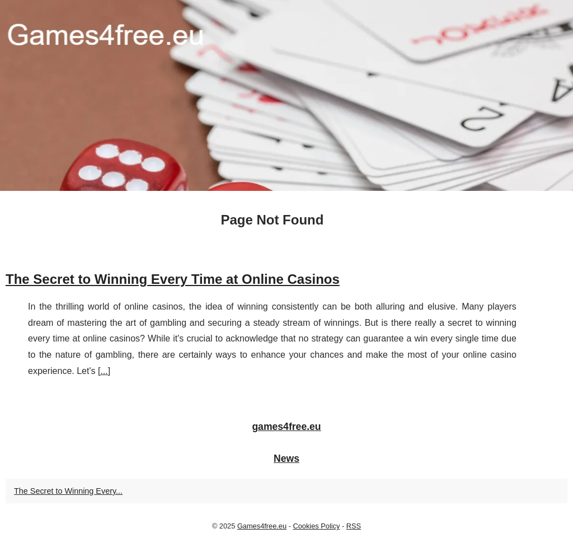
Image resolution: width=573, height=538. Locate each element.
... (103, 371)
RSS (353, 526)
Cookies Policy (316, 526)
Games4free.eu (261, 526)
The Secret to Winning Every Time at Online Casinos (173, 279)
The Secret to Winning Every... (68, 490)
